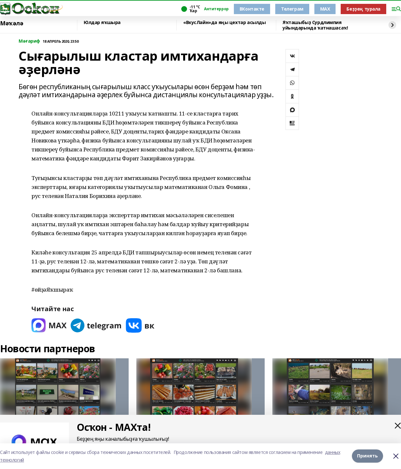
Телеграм (292, 9)
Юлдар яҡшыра (102, 22)
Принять (367, 456)
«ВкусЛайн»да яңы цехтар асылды (224, 22)
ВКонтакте (252, 9)
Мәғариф (29, 41)
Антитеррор (216, 9)
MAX (325, 9)
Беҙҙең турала (363, 9)
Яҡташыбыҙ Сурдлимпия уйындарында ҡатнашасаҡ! (315, 25)
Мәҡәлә (11, 23)
